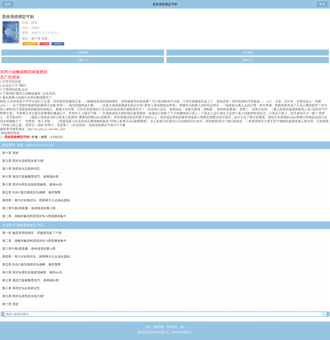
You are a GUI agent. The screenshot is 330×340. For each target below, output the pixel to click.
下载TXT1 (82, 60)
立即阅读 (82, 52)
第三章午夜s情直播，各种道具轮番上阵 (29, 208)
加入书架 (247, 52)
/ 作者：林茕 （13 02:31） (35, 137)
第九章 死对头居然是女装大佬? (23, 160)
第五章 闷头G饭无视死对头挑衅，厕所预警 (31, 192)
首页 (322, 4)
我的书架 (158, 326)
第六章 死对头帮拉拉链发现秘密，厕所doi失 (32, 184)
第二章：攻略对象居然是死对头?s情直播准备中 (34, 216)
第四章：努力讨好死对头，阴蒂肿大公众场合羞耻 (36, 200)
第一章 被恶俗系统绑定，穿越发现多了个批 (32, 233)
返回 (8, 4)
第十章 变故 (39, 38)
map (182, 326)
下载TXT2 (247, 60)
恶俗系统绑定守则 (165, 4)
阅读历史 (172, 326)
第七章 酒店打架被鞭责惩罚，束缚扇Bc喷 (30, 176)
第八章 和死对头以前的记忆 (21, 168)
